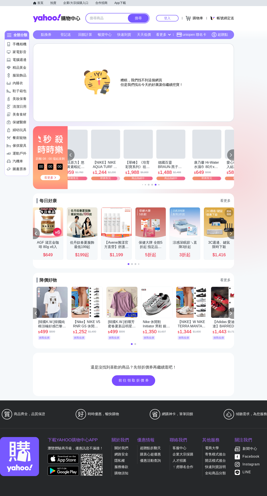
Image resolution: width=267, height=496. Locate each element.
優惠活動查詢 (150, 460)
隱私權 (119, 460)
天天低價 (144, 34)
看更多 (163, 34)
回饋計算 (85, 34)
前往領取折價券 (134, 380)
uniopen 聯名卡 (191, 34)
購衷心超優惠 (150, 454)
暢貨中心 (105, 34)
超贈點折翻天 (150, 448)
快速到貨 (124, 34)
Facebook (251, 456)
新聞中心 (250, 449)
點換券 (46, 34)
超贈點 (220, 34)
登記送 (65, 34)
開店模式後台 (215, 460)
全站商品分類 (215, 473)
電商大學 (212, 448)
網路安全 (121, 454)
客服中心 (179, 448)
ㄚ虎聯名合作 (183, 467)
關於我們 (121, 448)
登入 (167, 18)
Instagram (251, 464)
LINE (247, 472)
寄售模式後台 (215, 454)
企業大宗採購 (183, 454)
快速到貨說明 (215, 467)
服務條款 (121, 467)
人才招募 (179, 460)
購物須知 (121, 473)
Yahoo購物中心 (56, 18)
